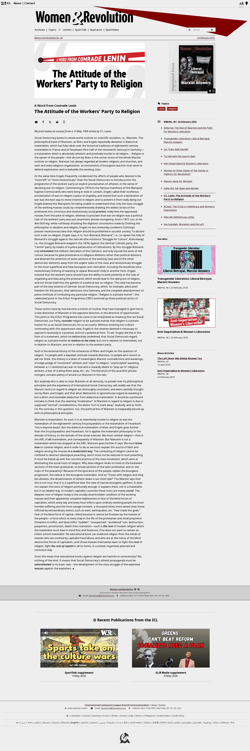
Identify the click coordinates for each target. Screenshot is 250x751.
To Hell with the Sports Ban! (179, 156)
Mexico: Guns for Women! (178, 181)
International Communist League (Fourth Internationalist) (117, 705)
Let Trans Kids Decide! (176, 149)
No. (48, 37)
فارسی (102, 722)
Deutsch (55, 722)
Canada (86, 715)
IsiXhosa (224, 722)
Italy (131, 715)
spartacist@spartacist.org (101, 595)
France (106, 715)
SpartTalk (81, 29)
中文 (232, 722)
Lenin (161, 108)
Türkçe (216, 722)
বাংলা (30, 723)
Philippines (149, 715)
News (154, 705)
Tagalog (207, 722)
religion (172, 108)
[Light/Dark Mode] (246, 3)
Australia (75, 715)
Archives (40, 29)
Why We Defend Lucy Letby (179, 217)
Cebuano (46, 722)
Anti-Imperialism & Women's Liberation (186, 163)
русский (197, 722)
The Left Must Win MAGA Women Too (179, 358)
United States (163, 715)
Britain (115, 715)
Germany (96, 715)
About (18, 3)
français (110, 722)
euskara (93, 722)
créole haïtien (135, 722)
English (75, 722)
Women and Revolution (121, 589)
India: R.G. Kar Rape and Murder (181, 188)
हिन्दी (125, 722)
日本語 (155, 722)
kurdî (170, 722)
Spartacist (96, 29)
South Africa (178, 715)
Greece (123, 715)
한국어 (163, 722)
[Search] (212, 30)
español (84, 722)
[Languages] (241, 3)
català (37, 722)
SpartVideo (112, 29)
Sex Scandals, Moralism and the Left (184, 224)
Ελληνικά (65, 722)
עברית (119, 722)
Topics (52, 29)
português (186, 722)
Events (162, 705)
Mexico (139, 715)
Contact (29, 3)
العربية (23, 723)
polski (177, 722)
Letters (67, 29)
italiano (147, 722)
